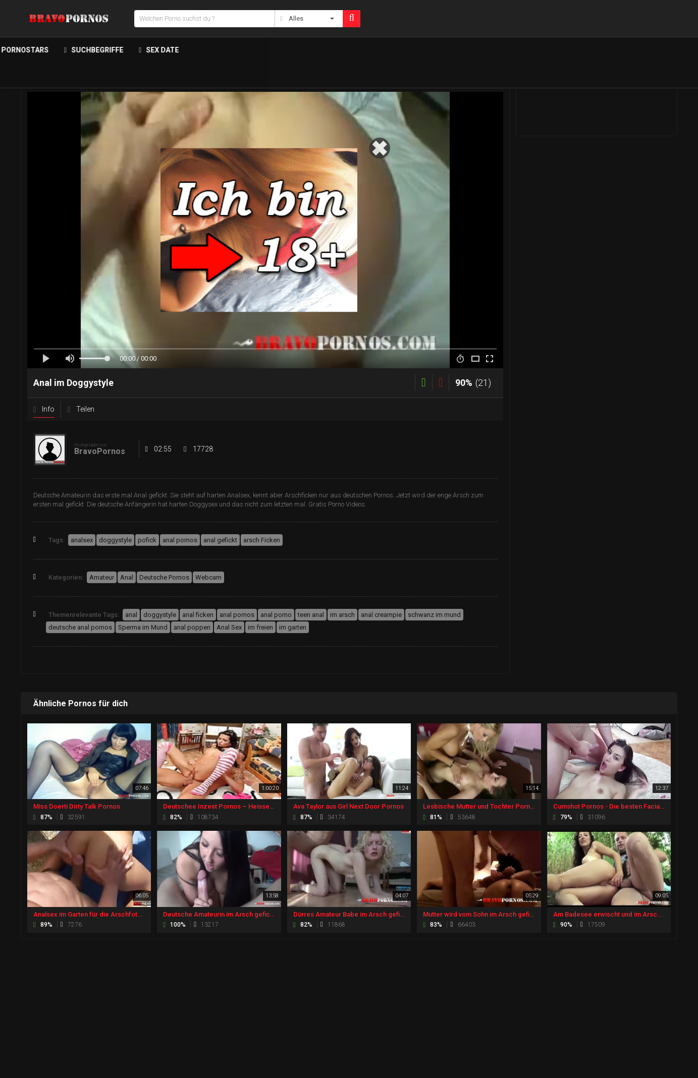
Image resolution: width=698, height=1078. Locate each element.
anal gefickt (220, 540)
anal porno (276, 614)
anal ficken (197, 614)
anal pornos (180, 540)
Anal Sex (229, 627)
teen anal (311, 614)
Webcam (208, 577)
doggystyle (115, 540)
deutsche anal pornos (80, 627)
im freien (260, 627)
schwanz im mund (434, 614)
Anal (126, 577)
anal (131, 614)
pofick (147, 540)
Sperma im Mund (143, 627)
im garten (292, 627)
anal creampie (381, 614)
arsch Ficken (261, 540)
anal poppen (192, 627)
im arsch (342, 614)
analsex (82, 540)
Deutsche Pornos (164, 577)
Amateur (101, 577)
